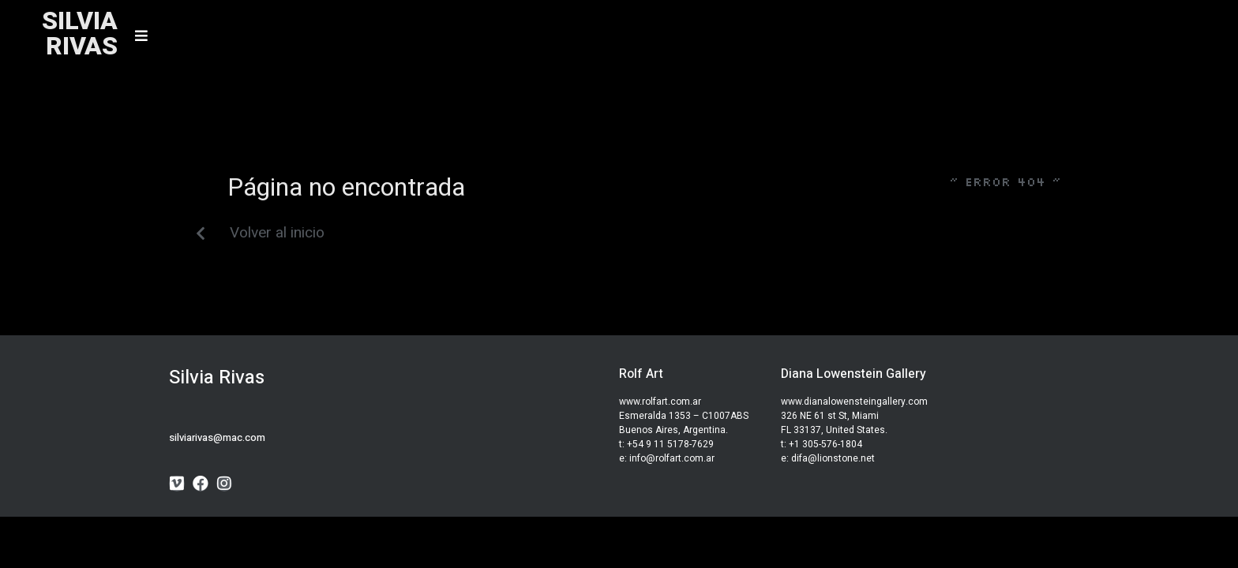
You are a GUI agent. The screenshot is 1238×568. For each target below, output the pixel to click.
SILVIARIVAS (80, 33)
